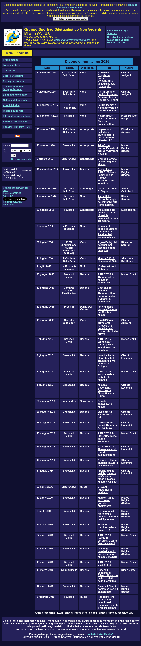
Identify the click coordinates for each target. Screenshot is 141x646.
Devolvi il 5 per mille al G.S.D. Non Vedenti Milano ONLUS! (120, 40)
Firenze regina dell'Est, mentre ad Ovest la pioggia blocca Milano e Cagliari (107, 476)
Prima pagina (10, 59)
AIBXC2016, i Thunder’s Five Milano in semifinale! (106, 278)
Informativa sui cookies (16, 116)
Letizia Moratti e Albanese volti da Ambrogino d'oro (108, 108)
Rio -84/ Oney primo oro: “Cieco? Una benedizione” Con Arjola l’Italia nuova (108, 327)
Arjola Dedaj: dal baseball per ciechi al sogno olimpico (107, 246)
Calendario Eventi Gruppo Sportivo (13, 88)
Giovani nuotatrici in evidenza (105, 490)
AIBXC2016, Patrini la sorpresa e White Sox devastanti (108, 539)
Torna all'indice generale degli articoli (85, 612)
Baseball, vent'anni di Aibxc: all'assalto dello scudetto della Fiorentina (108, 575)
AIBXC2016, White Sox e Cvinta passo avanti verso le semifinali (106, 344)
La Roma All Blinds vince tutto (105, 414)
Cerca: (7, 145)
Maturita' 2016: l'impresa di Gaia (107, 260)
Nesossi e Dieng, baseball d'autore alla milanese (108, 463)
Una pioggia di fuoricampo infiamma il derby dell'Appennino (108, 515)
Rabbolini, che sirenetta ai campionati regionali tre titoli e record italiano (108, 602)
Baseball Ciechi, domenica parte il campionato (108, 589)
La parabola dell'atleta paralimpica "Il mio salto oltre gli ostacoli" (106, 135)
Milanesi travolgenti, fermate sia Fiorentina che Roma (106, 390)
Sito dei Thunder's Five (16, 127)
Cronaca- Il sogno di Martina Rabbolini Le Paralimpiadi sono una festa (107, 231)
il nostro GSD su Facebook (12, 203)
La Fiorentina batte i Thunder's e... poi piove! (107, 425)
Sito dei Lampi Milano (15, 121)
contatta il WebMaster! (100, 634)
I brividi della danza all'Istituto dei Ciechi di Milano (107, 310)
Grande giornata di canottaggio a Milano (107, 162)
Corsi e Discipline (13, 76)
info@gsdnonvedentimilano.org (72, 40)
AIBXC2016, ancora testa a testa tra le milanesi (106, 375)
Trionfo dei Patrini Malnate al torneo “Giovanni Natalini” (108, 149)
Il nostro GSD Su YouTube (12, 194)
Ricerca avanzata (21, 159)
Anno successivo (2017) (121, 612)
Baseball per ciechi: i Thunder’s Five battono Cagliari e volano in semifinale (107, 294)
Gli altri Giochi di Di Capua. (107, 190)
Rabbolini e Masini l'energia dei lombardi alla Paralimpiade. (107, 200)
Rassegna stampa (13, 81)
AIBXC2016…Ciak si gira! (105, 563)
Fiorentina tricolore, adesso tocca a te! (107, 527)
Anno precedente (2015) (49, 612)
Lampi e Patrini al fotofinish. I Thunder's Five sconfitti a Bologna (106, 361)
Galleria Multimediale (15, 100)
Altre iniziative (11, 105)
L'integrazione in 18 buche (107, 267)
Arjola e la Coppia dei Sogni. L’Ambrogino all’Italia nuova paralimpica (106, 79)
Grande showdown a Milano (105, 404)
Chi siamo (9, 70)
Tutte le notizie (11, 65)
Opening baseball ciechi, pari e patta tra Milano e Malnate (107, 552)
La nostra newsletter (15, 94)
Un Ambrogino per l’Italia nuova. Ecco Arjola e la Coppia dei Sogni (108, 95)
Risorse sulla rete (13, 111)
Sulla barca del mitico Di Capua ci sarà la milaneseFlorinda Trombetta (108, 215)
